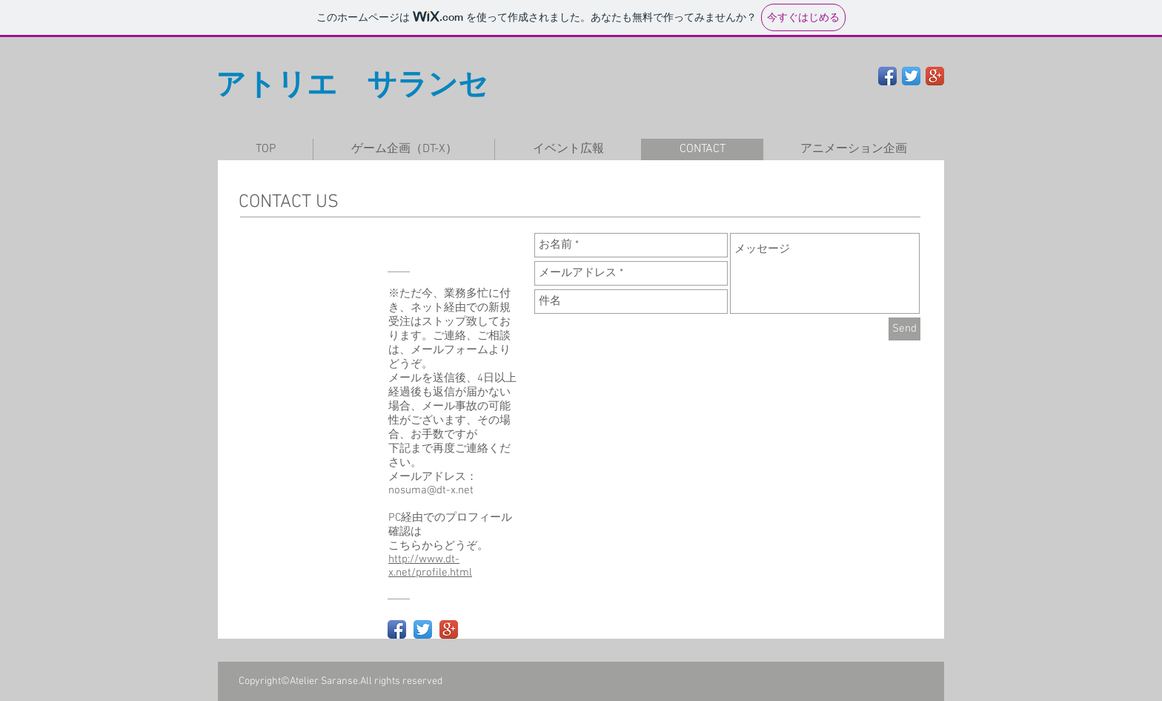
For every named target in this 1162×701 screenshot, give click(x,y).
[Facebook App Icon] (887, 76)
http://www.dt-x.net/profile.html (430, 566)
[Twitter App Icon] (911, 76)
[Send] (904, 328)
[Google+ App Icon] (935, 76)
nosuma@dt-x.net (431, 490)
